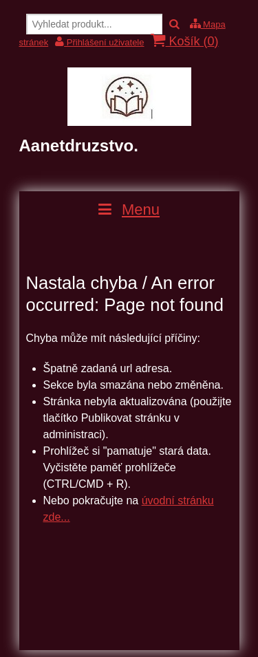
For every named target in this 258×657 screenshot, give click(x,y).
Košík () (184, 41)
